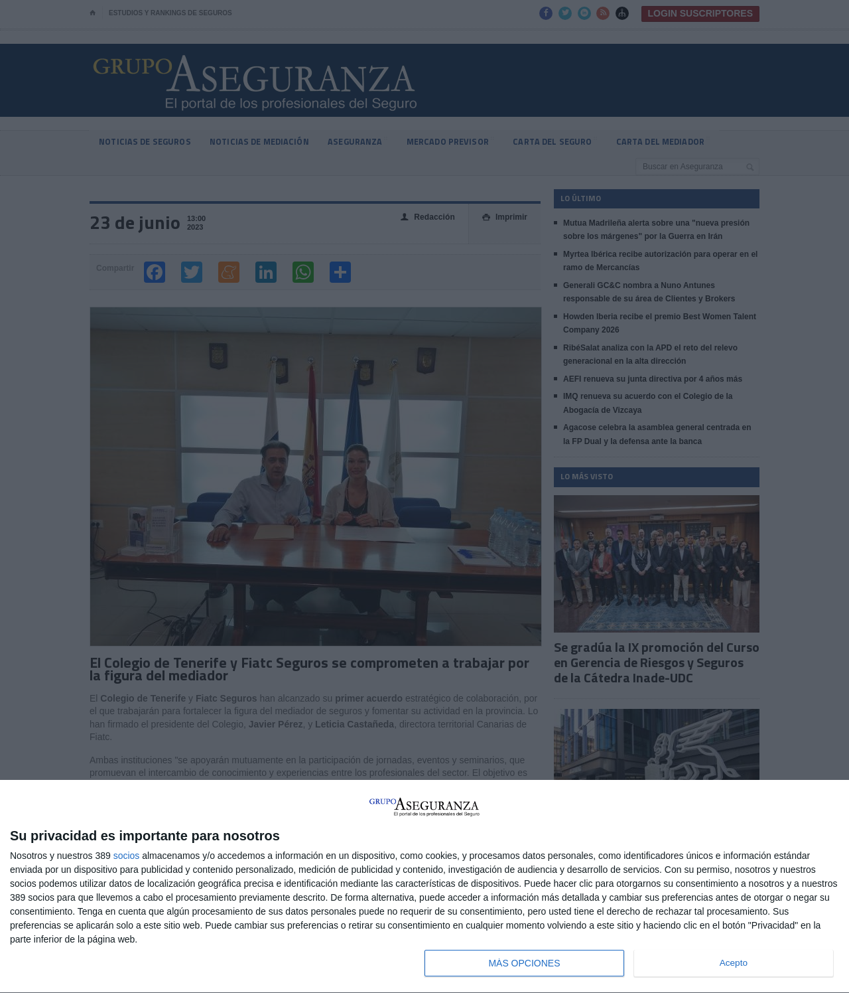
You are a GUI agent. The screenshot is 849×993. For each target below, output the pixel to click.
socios (126, 855)
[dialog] (424, 887)
